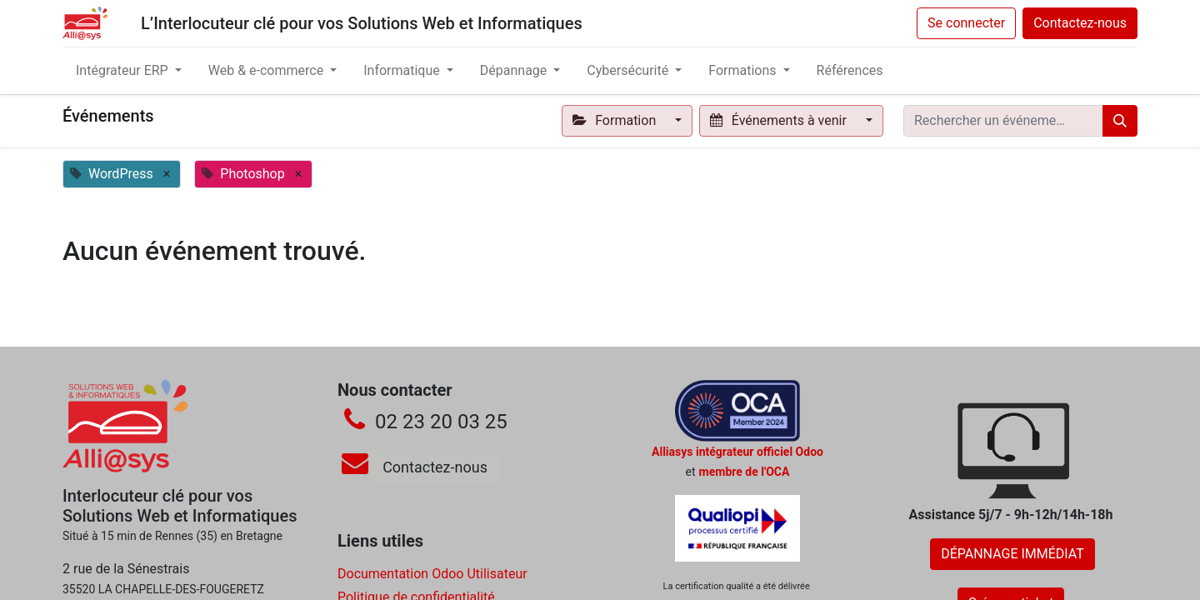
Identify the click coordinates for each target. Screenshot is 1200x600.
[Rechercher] (1120, 121)
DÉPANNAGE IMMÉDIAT (1012, 554)
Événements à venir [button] (779, 120)
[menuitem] (850, 71)
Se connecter (966, 23)
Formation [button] (615, 120)
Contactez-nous (1080, 23)
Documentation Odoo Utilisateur (433, 574)
